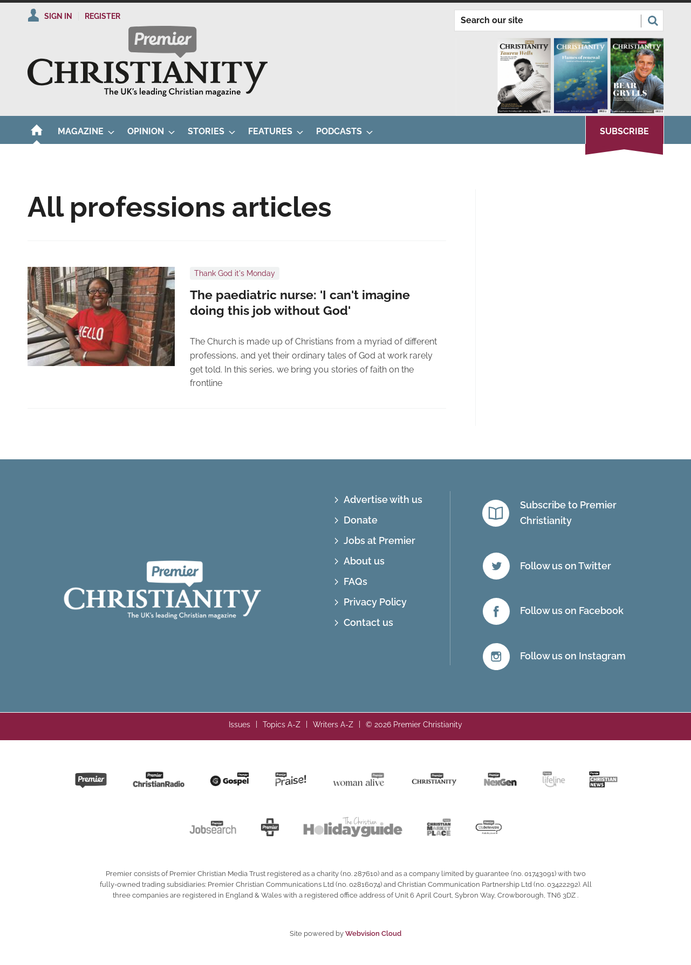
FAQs (355, 581)
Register (102, 16)
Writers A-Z (333, 724)
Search (652, 20)
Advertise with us (383, 499)
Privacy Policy (375, 602)
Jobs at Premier (379, 540)
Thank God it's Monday (234, 273)
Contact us (368, 622)
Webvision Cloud (373, 933)
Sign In (58, 16)
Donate (361, 520)
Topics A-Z (281, 724)
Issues (239, 724)
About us (364, 561)
